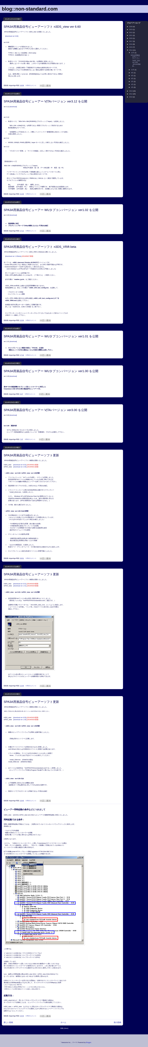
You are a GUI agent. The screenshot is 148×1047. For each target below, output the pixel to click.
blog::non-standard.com (30, 9)
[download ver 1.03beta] (13, 256)
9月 (132, 73)
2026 (131, 26)
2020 (131, 38)
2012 (131, 94)
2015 (131, 47)
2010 (131, 97)
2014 (131, 50)
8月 (132, 75)
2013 (131, 91)
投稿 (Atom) (64, 1028)
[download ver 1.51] (25, 586)
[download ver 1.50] (25, 719)
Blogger (88, 1042)
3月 (132, 87)
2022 (131, 32)
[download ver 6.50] (25, 717)
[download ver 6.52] (25, 465)
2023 (131, 29)
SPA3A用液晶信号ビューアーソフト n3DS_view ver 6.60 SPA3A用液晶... (135, 60)
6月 (132, 78)
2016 (131, 44)
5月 (132, 81)
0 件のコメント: (31, 85)
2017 (131, 41)
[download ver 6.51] (25, 584)
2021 (131, 35)
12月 (133, 53)
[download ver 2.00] (25, 467)
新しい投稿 (8, 1022)
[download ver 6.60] (11, 36)
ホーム (63, 1022)
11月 (133, 70)
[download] (13, 107)
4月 (132, 84)
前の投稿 (117, 1022)
